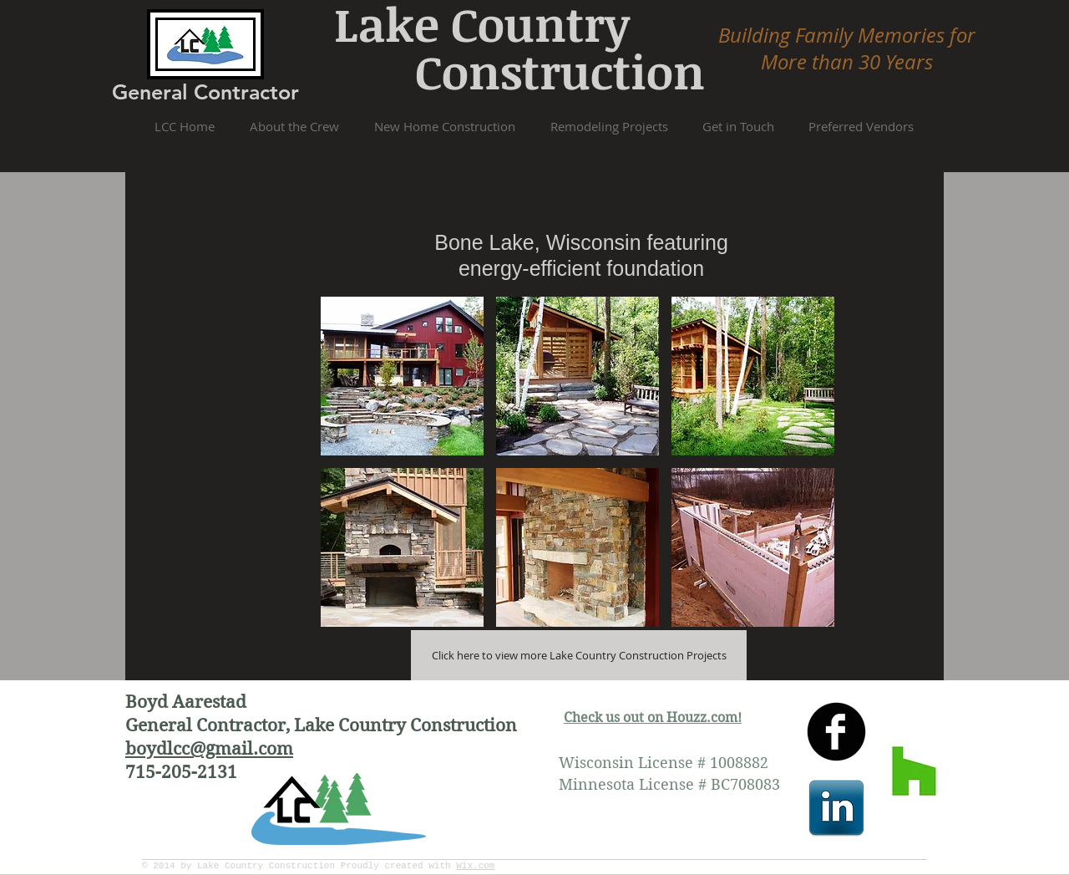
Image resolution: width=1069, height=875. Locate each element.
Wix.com (475, 866)
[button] (402, 376)
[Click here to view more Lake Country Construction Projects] (579, 655)
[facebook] (836, 731)
